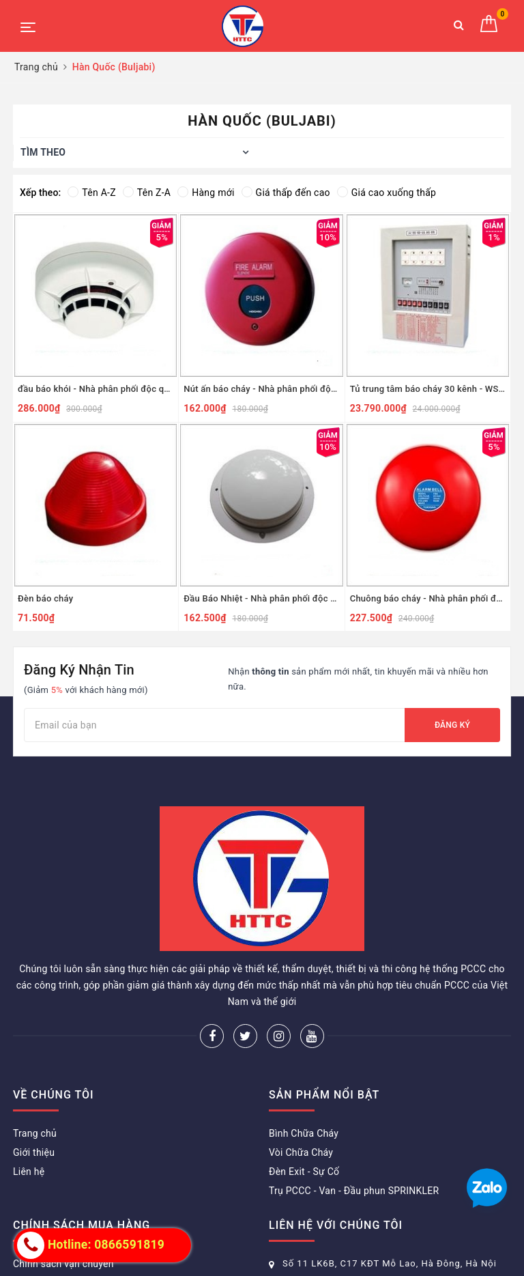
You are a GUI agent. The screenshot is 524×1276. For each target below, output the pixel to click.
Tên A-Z (91, 192)
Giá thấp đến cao (286, 192)
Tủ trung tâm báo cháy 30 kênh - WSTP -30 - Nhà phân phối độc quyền (428, 389)
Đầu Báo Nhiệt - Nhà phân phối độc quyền (261, 598)
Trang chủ (35, 1133)
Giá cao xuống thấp (386, 192)
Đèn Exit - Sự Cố (304, 1171)
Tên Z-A (147, 192)
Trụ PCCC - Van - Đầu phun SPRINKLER (354, 1190)
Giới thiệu (34, 1152)
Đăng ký (452, 725)
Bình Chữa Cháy (303, 1133)
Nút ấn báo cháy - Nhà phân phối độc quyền (261, 389)
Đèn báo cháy (45, 598)
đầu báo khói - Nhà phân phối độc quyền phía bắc (95, 389)
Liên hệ (28, 1171)
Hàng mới (205, 192)
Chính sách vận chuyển (63, 1263)
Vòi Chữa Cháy (301, 1152)
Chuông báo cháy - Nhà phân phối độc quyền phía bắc (428, 598)
